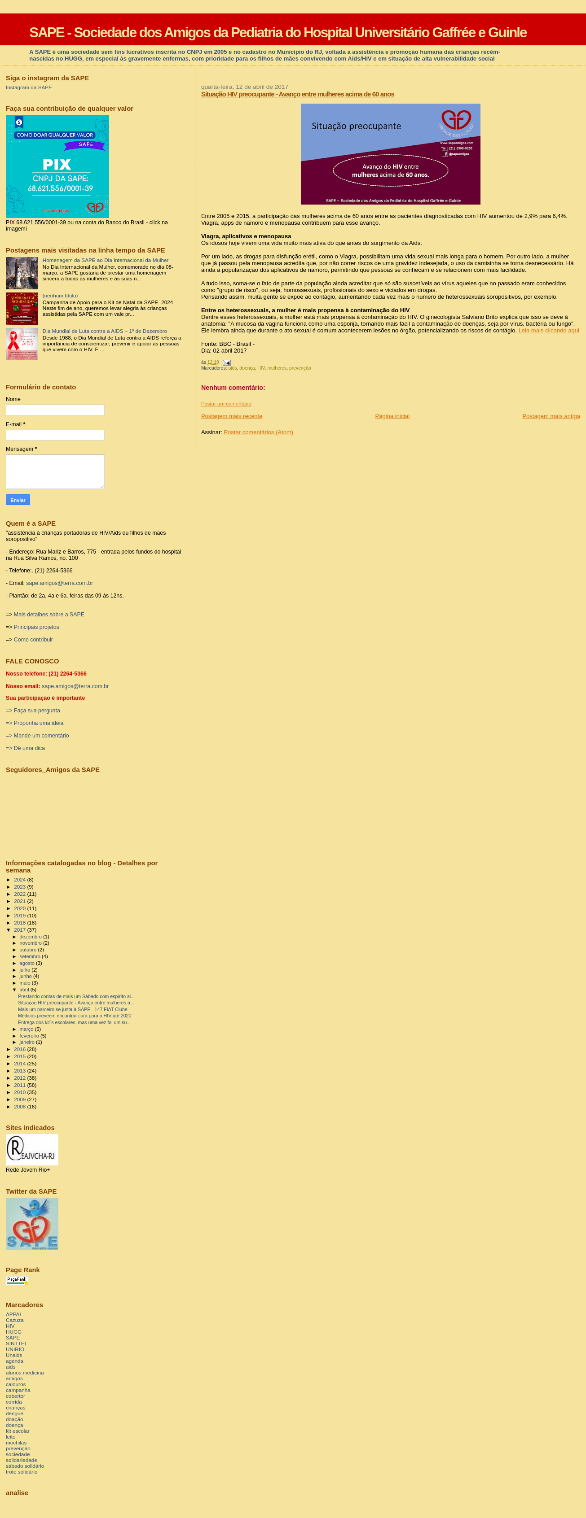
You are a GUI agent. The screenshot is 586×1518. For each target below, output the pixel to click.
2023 (20, 887)
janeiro (28, 1042)
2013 (20, 1070)
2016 (20, 1049)
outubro (29, 949)
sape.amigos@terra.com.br (59, 583)
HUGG (14, 1332)
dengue (14, 1413)
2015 (20, 1056)
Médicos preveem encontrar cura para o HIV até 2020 (74, 1015)
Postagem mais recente (232, 416)
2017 (20, 930)
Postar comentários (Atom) (258, 432)
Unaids (14, 1355)
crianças (16, 1407)
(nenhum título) (60, 295)
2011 (20, 1085)
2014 (20, 1063)
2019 (20, 915)
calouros (16, 1384)
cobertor (15, 1396)
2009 (20, 1099)
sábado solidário (25, 1466)
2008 (20, 1106)
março (27, 1029)
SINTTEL (16, 1343)
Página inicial (392, 416)
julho (26, 970)
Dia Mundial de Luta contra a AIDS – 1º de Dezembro (105, 331)
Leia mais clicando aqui (549, 330)
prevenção (300, 368)
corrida (14, 1402)
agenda (14, 1361)
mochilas (16, 1442)
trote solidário (21, 1471)
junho (26, 976)
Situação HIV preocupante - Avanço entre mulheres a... (76, 1002)
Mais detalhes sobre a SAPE (49, 614)
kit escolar (18, 1431)
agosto (28, 963)
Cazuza (15, 1320)
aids (233, 368)
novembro (32, 943)
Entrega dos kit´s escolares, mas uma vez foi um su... (74, 1022)
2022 (20, 894)
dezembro (32, 936)
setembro (31, 956)
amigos (14, 1378)
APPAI (13, 1314)
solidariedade (21, 1460)
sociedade (18, 1454)
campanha (18, 1390)
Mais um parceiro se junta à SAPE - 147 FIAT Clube (73, 1009)
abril (25, 989)
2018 (20, 922)
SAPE (13, 1337)
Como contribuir (33, 640)
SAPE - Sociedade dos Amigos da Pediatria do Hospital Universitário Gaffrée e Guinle (277, 32)
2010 (20, 1092)
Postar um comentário (226, 403)
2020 (20, 908)
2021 (20, 901)
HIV (260, 368)
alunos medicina (25, 1372)
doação (14, 1419)
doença (247, 368)
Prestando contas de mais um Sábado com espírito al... (76, 996)
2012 (20, 1078)
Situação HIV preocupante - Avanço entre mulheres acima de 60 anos (297, 94)
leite (11, 1436)
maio (26, 983)
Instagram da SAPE (29, 87)
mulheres (276, 368)
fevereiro (30, 1035)
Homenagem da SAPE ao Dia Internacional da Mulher (106, 260)
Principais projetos (36, 627)
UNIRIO (15, 1349)
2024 (20, 879)
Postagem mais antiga (551, 416)
